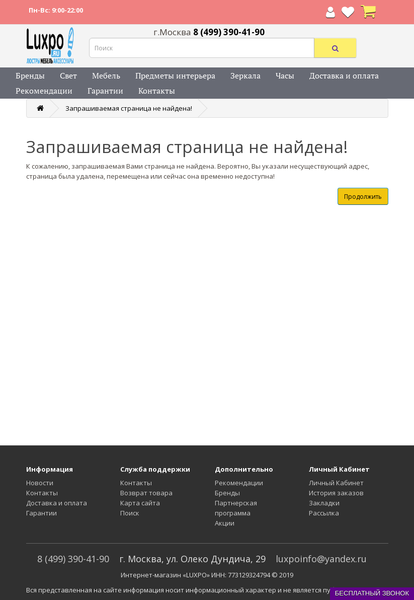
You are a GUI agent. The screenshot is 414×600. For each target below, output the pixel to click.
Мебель (106, 75)
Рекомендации (44, 90)
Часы (285, 75)
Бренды (30, 75)
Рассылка (324, 512)
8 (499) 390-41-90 (73, 559)
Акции (224, 523)
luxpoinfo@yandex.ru (321, 559)
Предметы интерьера (175, 75)
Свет (68, 75)
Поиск (129, 512)
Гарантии (105, 90)
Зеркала (245, 75)
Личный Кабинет (336, 482)
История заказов (336, 492)
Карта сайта (140, 502)
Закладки (324, 502)
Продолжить (363, 196)
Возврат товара (146, 492)
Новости (39, 482)
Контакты (156, 90)
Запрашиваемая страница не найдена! (128, 108)
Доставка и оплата (344, 75)
